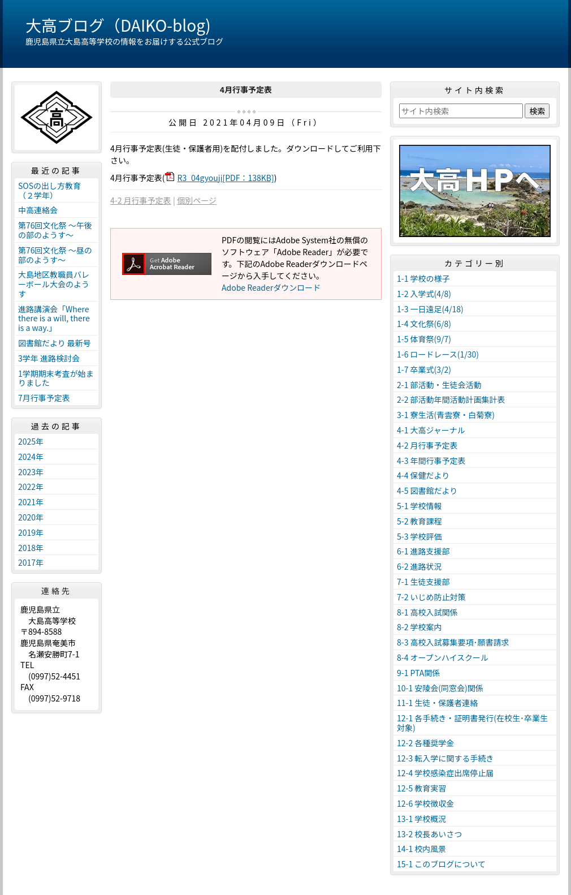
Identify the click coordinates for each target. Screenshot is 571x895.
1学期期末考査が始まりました (56, 378)
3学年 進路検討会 (49, 358)
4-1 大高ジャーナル (431, 430)
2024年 (31, 456)
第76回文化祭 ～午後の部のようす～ (55, 230)
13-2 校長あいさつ (429, 834)
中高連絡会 (38, 210)
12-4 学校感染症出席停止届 (445, 772)
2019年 (31, 532)
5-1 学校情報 (419, 505)
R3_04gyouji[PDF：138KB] (226, 177)
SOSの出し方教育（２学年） (49, 190)
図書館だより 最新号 (54, 342)
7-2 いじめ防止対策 (431, 597)
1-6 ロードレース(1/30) (438, 354)
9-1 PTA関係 (418, 672)
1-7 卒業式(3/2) (424, 369)
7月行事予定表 (44, 397)
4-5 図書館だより (427, 490)
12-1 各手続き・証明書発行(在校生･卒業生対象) (472, 722)
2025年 (31, 441)
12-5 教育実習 (421, 788)
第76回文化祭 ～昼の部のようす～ (55, 254)
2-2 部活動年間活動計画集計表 (451, 399)
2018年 (31, 547)
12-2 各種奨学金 (425, 742)
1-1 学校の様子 (423, 278)
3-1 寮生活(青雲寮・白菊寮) (446, 414)
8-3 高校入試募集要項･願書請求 (453, 642)
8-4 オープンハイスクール (442, 657)
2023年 (31, 471)
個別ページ (197, 200)
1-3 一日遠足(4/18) (430, 309)
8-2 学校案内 (419, 626)
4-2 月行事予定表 (140, 200)
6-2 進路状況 (419, 566)
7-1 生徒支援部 (423, 581)
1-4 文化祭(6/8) (424, 323)
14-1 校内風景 (421, 848)
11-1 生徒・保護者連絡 (437, 702)
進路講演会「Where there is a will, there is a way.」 (54, 318)
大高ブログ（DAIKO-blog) (118, 25)
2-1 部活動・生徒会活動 (439, 384)
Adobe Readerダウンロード (271, 287)
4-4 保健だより (423, 475)
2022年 (31, 486)
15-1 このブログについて (441, 864)
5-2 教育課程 (419, 521)
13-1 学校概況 (421, 818)
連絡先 (56, 591)
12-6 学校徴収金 (425, 803)
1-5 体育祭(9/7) (424, 339)
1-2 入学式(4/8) (424, 293)
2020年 (31, 517)
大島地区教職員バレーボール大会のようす (53, 284)
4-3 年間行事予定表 (431, 460)
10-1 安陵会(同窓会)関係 (440, 688)
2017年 (31, 562)
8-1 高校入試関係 (427, 612)
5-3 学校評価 (419, 536)
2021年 (31, 501)
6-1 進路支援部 (423, 551)
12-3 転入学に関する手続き (445, 758)
